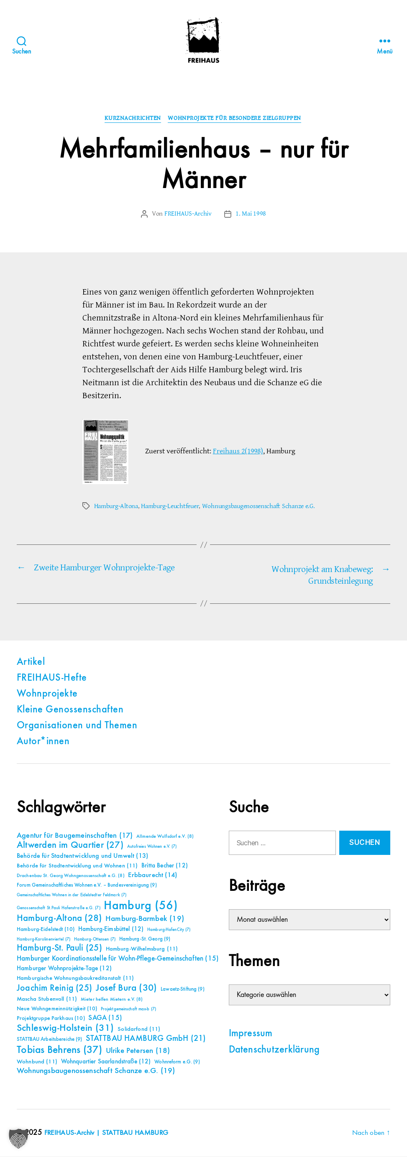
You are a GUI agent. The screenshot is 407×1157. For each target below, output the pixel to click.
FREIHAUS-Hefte (52, 679)
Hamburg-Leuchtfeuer (170, 506)
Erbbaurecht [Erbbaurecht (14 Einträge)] (152, 875)
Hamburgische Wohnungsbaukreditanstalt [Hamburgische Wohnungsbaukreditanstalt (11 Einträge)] (75, 979)
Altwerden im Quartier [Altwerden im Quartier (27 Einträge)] (70, 845)
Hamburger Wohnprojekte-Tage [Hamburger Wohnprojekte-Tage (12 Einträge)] (64, 969)
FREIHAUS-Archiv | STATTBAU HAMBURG (108, 1133)
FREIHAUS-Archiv (188, 214)
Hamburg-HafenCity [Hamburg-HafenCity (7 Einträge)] (168, 930)
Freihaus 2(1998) (238, 452)
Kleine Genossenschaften (70, 710)
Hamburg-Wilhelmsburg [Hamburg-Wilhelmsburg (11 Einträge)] (142, 949)
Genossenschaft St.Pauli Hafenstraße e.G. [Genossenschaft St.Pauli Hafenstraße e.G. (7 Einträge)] (58, 908)
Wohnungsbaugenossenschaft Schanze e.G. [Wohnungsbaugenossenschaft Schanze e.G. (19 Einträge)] (96, 1071)
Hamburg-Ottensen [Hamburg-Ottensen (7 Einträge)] (94, 940)
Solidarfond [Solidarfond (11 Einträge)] (139, 1029)
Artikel (31, 663)
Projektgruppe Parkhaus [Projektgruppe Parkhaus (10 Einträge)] (51, 1019)
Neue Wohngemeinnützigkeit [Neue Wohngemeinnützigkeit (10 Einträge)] (57, 1009)
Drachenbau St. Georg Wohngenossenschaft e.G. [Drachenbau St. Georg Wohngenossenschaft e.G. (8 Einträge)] (71, 876)
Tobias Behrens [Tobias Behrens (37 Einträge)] (59, 1050)
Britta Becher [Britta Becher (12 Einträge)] (164, 866)
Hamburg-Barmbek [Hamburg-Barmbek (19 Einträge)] (144, 919)
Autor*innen (43, 742)
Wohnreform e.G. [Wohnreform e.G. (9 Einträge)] (177, 1062)
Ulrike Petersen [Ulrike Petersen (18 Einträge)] (138, 1051)
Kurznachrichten (132, 119)
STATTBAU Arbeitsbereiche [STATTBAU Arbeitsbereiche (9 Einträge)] (49, 1040)
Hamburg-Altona (116, 506)
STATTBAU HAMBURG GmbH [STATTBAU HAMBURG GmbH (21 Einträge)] (146, 1039)
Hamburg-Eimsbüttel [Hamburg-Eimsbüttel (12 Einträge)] (111, 929)
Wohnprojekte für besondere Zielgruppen (236, 119)
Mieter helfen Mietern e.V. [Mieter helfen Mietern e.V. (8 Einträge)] (112, 999)
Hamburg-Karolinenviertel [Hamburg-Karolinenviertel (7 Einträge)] (43, 940)
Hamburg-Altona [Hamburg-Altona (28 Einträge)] (59, 918)
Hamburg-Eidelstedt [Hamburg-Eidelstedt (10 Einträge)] (45, 930)
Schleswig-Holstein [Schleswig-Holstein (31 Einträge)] (65, 1028)
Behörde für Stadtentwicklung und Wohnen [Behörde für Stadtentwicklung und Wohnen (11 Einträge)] (77, 866)
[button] (18, 1138)
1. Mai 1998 (250, 214)
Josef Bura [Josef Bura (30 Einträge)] (126, 988)
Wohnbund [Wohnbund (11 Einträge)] (37, 1062)
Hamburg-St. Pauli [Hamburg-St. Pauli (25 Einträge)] (59, 948)
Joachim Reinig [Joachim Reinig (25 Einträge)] (54, 988)
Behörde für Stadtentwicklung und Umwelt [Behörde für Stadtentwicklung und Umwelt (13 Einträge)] (82, 856)
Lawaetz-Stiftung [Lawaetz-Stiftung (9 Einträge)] (183, 989)
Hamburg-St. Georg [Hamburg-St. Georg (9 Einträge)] (145, 939)
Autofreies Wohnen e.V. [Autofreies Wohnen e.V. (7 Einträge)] (152, 847)
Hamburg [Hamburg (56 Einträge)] (141, 906)
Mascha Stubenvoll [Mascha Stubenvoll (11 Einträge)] (47, 999)
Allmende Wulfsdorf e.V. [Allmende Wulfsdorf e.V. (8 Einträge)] (165, 836)
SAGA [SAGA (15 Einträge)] (105, 1018)
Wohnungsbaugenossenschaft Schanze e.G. (258, 506)
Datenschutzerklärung (274, 1051)
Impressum (251, 1035)
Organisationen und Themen (77, 726)
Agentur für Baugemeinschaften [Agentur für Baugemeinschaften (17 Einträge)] (75, 836)
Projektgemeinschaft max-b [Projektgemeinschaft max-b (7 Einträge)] (128, 1009)
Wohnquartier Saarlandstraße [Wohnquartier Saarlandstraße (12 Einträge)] (106, 1062)
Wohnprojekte (47, 694)
